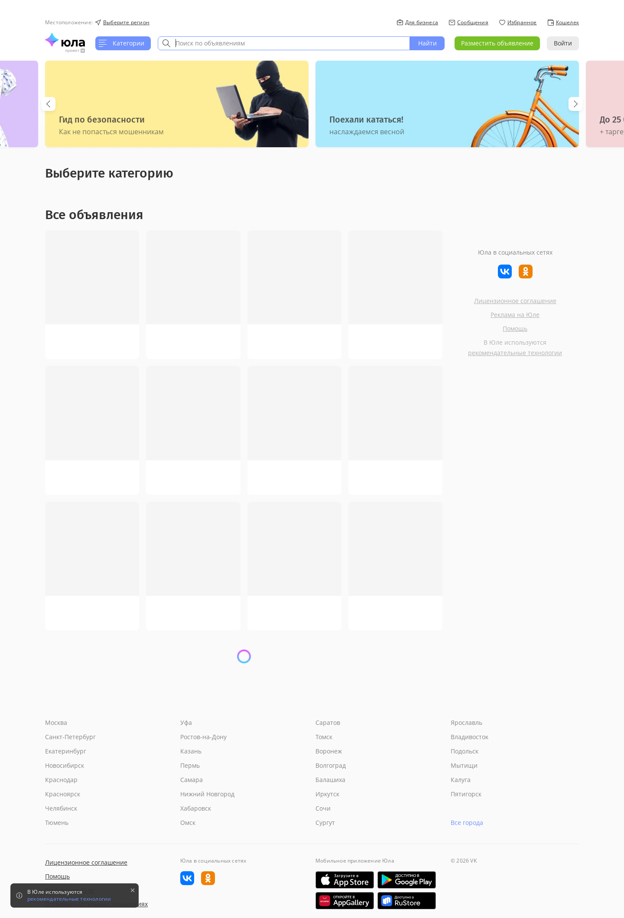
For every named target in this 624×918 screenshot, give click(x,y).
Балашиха (330, 780)
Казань (191, 751)
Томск (323, 737)
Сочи (323, 808)
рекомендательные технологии (515, 353)
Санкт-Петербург (70, 737)
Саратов (327, 722)
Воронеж (328, 751)
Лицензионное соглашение (515, 301)
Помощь (515, 328)
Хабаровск (195, 808)
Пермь (190, 765)
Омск (187, 822)
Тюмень (56, 822)
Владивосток (469, 737)
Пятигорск (466, 794)
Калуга (461, 780)
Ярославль (466, 722)
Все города (467, 822)
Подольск (464, 751)
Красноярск (62, 794)
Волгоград (330, 765)
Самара (191, 780)
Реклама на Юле (515, 314)
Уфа (186, 722)
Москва (56, 722)
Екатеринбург (65, 751)
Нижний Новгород (207, 794)
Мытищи (464, 765)
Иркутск (327, 794)
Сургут (325, 822)
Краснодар (61, 780)
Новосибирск (64, 765)
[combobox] (284, 43)
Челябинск (61, 808)
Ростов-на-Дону (203, 737)
